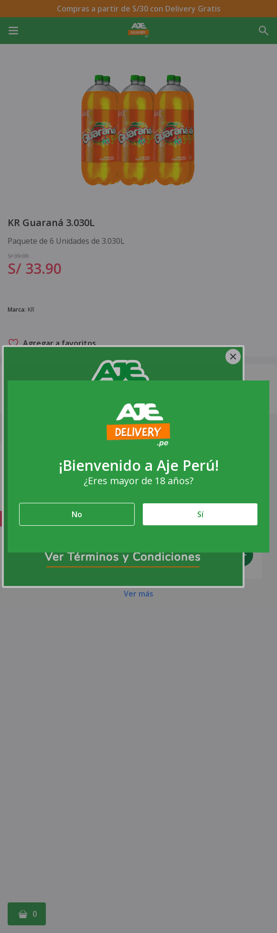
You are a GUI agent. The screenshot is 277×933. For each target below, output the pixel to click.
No (77, 514)
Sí (200, 514)
